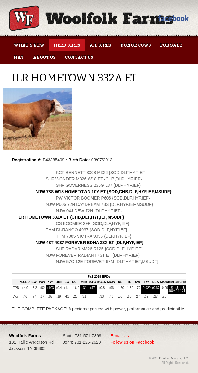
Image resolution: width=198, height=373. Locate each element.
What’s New (29, 45)
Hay (19, 57)
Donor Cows (135, 45)
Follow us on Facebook (132, 342)
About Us (44, 57)
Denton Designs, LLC (173, 358)
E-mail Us (119, 335)
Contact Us (79, 57)
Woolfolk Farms (91, 18)
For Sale (171, 45)
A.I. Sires (100, 45)
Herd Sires (67, 45)
